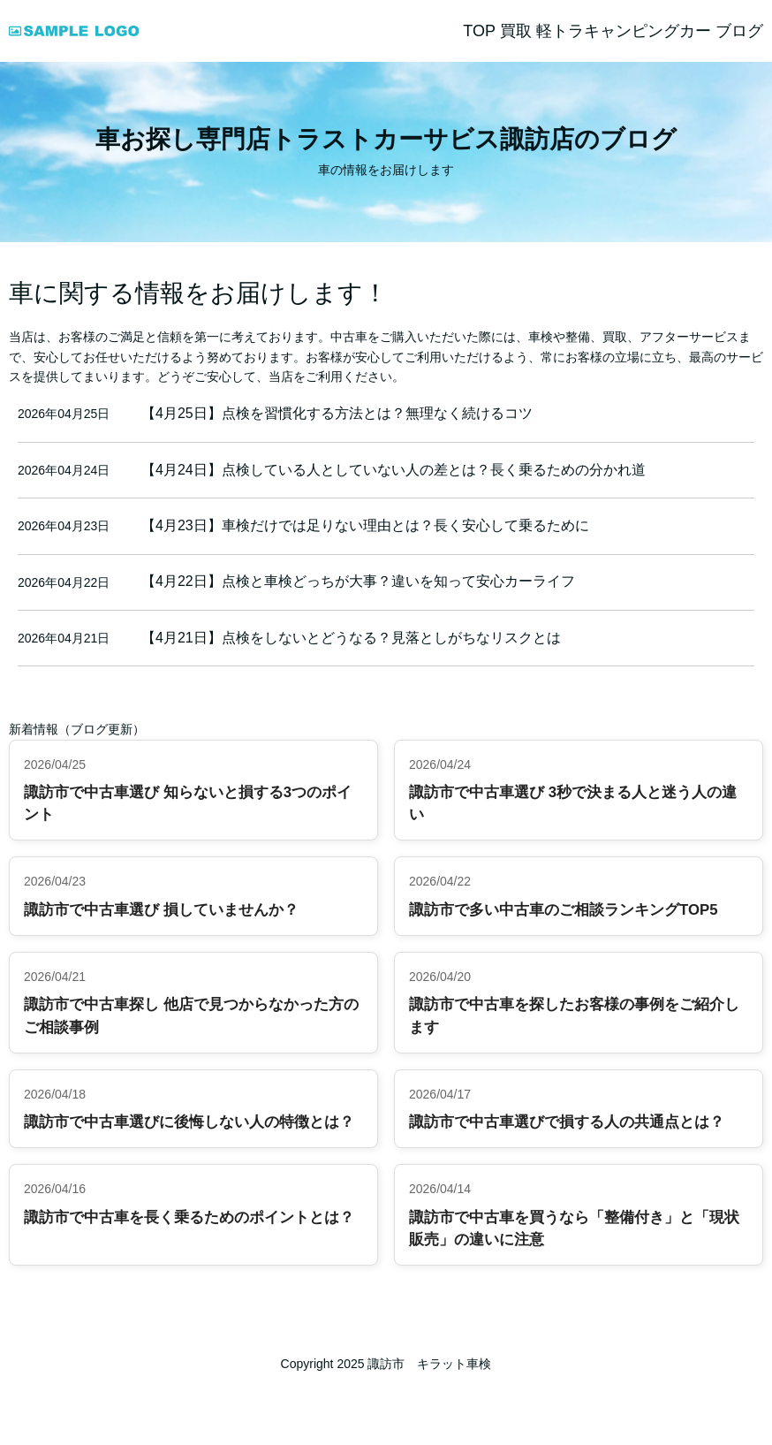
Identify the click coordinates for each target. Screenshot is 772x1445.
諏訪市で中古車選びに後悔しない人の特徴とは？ (189, 1122)
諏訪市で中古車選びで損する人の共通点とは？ (566, 1122)
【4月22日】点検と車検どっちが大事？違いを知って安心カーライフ (358, 581)
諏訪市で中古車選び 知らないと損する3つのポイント (188, 803)
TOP (479, 31)
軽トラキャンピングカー (623, 31)
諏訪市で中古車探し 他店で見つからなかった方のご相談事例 (191, 1015)
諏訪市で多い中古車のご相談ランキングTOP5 (563, 909)
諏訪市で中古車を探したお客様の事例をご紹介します (574, 1015)
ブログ (739, 31)
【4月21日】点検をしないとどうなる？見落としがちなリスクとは (351, 637)
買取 (516, 31)
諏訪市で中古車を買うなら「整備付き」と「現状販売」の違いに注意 (574, 1228)
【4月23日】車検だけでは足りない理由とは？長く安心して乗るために (365, 525)
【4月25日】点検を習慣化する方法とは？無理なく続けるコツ (337, 413)
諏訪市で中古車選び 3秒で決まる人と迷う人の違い (573, 803)
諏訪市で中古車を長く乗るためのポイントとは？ (189, 1217)
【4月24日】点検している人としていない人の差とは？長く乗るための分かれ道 (393, 469)
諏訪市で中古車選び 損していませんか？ (161, 909)
